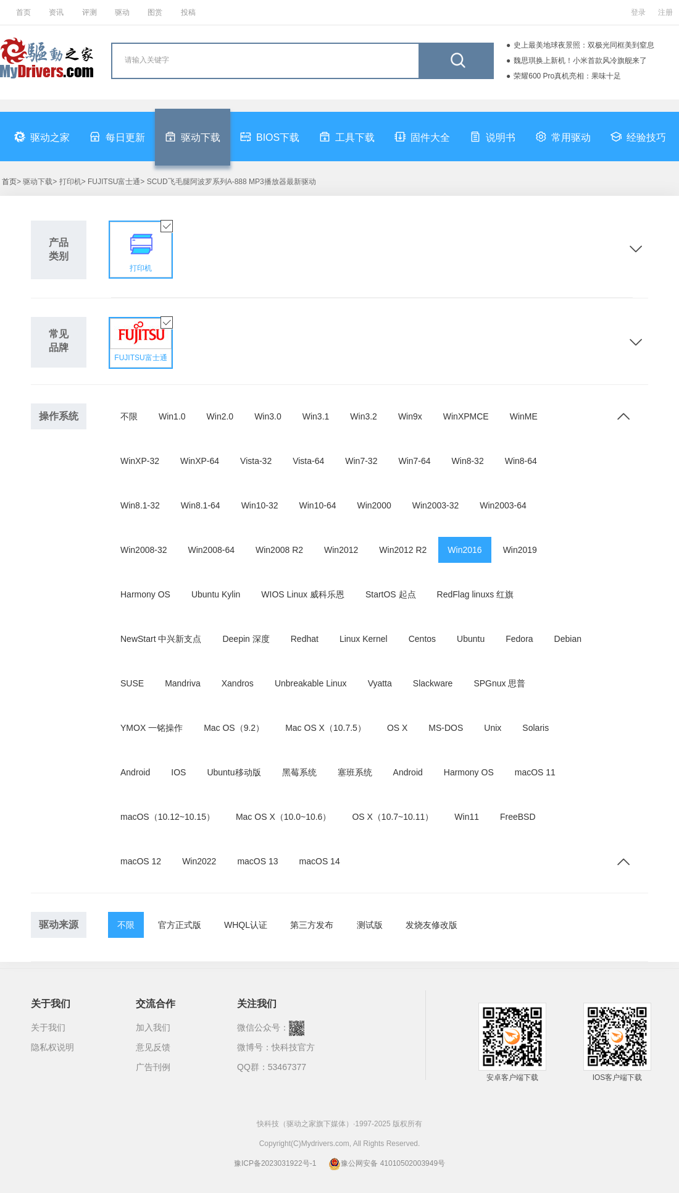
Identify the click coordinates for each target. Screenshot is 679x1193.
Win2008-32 (143, 550)
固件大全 (422, 136)
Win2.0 (220, 416)
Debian (567, 639)
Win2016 (464, 550)
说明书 (492, 136)
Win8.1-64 (200, 505)
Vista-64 (308, 461)
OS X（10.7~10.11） (392, 817)
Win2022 (199, 861)
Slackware (433, 683)
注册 (665, 12)
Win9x (410, 416)
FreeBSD (518, 817)
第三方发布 (311, 925)
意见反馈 (153, 1047)
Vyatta (380, 683)
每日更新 (117, 136)
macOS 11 (535, 772)
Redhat (305, 639)
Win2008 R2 (279, 550)
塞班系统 (355, 772)
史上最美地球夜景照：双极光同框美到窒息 (584, 45)
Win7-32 (361, 461)
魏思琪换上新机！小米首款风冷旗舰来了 (580, 60)
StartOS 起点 (390, 594)
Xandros (238, 683)
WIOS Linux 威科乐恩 (302, 594)
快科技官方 (293, 1047)
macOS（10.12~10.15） (167, 817)
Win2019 (520, 550)
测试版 (370, 925)
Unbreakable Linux (311, 683)
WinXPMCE (466, 416)
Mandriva (183, 683)
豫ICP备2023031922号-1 (275, 1163)
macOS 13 (257, 861)
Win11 (466, 817)
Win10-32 (259, 505)
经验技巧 (638, 136)
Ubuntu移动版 (233, 772)
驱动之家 (42, 136)
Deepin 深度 (245, 639)
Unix (492, 728)
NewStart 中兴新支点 (160, 639)
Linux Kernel (364, 639)
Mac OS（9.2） (234, 728)
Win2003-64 (503, 505)
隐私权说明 (52, 1047)
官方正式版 (179, 925)
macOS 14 (319, 861)
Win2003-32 (435, 505)
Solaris (535, 728)
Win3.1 (316, 416)
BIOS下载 (269, 136)
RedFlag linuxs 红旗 (475, 594)
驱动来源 (58, 924)
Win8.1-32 (140, 505)
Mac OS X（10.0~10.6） (283, 817)
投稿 (188, 12)
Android (135, 772)
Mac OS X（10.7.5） (325, 728)
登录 (638, 12)
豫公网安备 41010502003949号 (386, 1163)
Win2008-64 (211, 550)
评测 (89, 12)
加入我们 (153, 1027)
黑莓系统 (299, 772)
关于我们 (48, 1027)
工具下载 (347, 136)
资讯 (56, 12)
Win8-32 (468, 461)
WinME (524, 416)
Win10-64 (317, 505)
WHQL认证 (245, 925)
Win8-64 (521, 461)
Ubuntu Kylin (215, 594)
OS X (397, 728)
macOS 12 (140, 861)
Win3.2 (363, 416)
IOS (178, 772)
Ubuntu (471, 639)
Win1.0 (172, 416)
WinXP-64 (199, 461)
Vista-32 (256, 461)
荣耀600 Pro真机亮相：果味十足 (567, 76)
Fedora (519, 639)
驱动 (122, 12)
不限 (129, 416)
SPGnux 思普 (499, 683)
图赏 (155, 12)
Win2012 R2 (403, 550)
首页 (23, 12)
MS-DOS (445, 728)
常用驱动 (563, 136)
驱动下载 (192, 136)
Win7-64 (414, 461)
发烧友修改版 (431, 925)
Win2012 (341, 550)
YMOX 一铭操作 (151, 728)
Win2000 (374, 505)
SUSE (132, 683)
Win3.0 (267, 416)
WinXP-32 (139, 461)
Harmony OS (145, 594)
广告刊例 (153, 1067)
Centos (422, 639)
